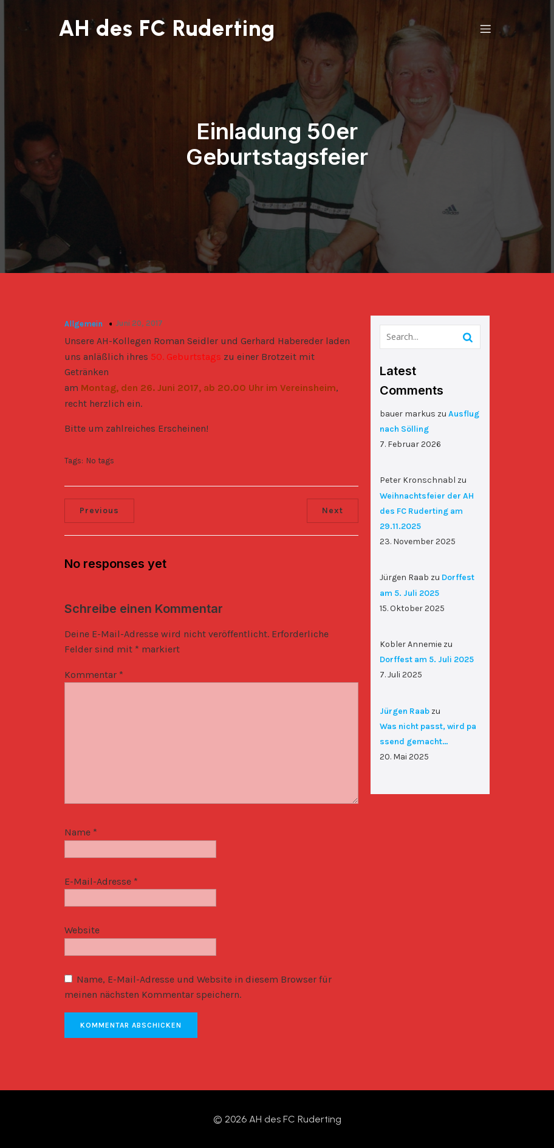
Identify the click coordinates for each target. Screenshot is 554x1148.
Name (80, 831)
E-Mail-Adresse (101, 881)
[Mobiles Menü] (485, 28)
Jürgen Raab (404, 710)
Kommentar (93, 674)
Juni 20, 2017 (139, 322)
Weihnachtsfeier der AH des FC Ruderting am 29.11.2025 (427, 510)
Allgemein (83, 323)
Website (82, 930)
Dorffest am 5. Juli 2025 (427, 659)
